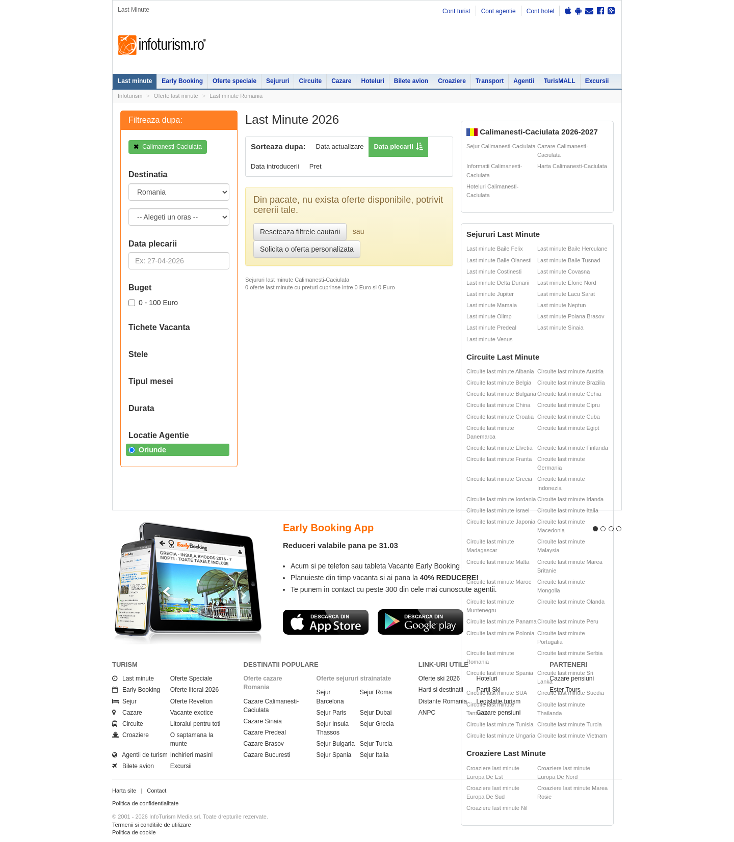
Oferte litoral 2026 (194, 689)
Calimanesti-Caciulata (168, 146)
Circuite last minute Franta (499, 459)
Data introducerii (275, 166)
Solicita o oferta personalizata (307, 249)
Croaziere (452, 81)
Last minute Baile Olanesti (499, 260)
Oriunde (147, 450)
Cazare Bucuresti (267, 754)
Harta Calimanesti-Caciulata (572, 166)
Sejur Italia (374, 754)
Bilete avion (411, 81)
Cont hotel (541, 11)
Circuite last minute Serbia (569, 653)
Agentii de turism (140, 754)
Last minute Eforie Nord (566, 283)
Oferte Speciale (191, 678)
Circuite (310, 81)
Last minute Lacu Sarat (566, 294)
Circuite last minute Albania (500, 371)
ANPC (426, 712)
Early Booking (182, 81)
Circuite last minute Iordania (501, 499)
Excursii (597, 81)
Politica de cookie (134, 832)
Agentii (523, 81)
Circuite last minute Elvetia (499, 448)
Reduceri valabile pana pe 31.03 (340, 545)
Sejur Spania (334, 754)
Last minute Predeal (491, 327)
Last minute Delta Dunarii (498, 283)
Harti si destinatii (440, 689)
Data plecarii (393, 146)
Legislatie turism (499, 701)
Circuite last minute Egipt (568, 428)
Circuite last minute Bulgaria (501, 394)
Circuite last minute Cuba (568, 417)
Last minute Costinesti (493, 271)
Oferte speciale (234, 81)
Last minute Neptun (561, 305)
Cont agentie (498, 11)
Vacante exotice (192, 712)
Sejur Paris (332, 712)
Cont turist (456, 11)
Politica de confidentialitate (145, 803)
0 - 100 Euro (153, 302)
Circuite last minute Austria (570, 371)
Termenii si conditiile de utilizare (151, 825)
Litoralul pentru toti (195, 723)
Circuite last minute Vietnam (572, 735)
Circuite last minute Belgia (498, 382)
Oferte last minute (176, 96)
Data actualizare (340, 146)
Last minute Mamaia (491, 305)
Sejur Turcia (376, 743)
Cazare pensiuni (499, 712)
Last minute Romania (236, 96)
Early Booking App (328, 527)
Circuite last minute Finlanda (572, 448)
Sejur (124, 701)
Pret (315, 166)
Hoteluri (372, 81)
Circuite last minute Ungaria (500, 735)
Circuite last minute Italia (567, 510)
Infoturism (162, 45)
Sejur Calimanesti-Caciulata (501, 146)
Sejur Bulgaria (336, 743)
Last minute (135, 81)
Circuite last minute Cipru (568, 405)
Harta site (124, 790)
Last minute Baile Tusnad (568, 260)
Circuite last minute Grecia (499, 479)
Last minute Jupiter (490, 294)
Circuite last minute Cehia (569, 394)
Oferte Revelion (191, 701)
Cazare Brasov (264, 743)
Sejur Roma (376, 692)
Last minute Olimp (489, 316)
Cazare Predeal (265, 732)
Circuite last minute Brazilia (571, 382)
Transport (490, 81)
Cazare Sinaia (263, 721)
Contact (156, 790)
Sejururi (277, 81)
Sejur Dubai (376, 712)
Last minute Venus (489, 339)
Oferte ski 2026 (439, 678)
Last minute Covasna (563, 271)
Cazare (341, 81)
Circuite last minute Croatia (500, 417)
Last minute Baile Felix (494, 249)
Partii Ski (489, 689)
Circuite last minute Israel (498, 510)
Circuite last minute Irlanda (570, 499)
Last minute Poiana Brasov (570, 316)
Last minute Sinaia (560, 327)
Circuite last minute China (498, 405)
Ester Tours (564, 689)
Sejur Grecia (377, 723)
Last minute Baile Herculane (572, 249)
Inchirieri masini (191, 754)
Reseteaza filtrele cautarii (300, 232)
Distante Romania (442, 701)
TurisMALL (559, 81)
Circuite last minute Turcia (569, 724)
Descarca (326, 622)
